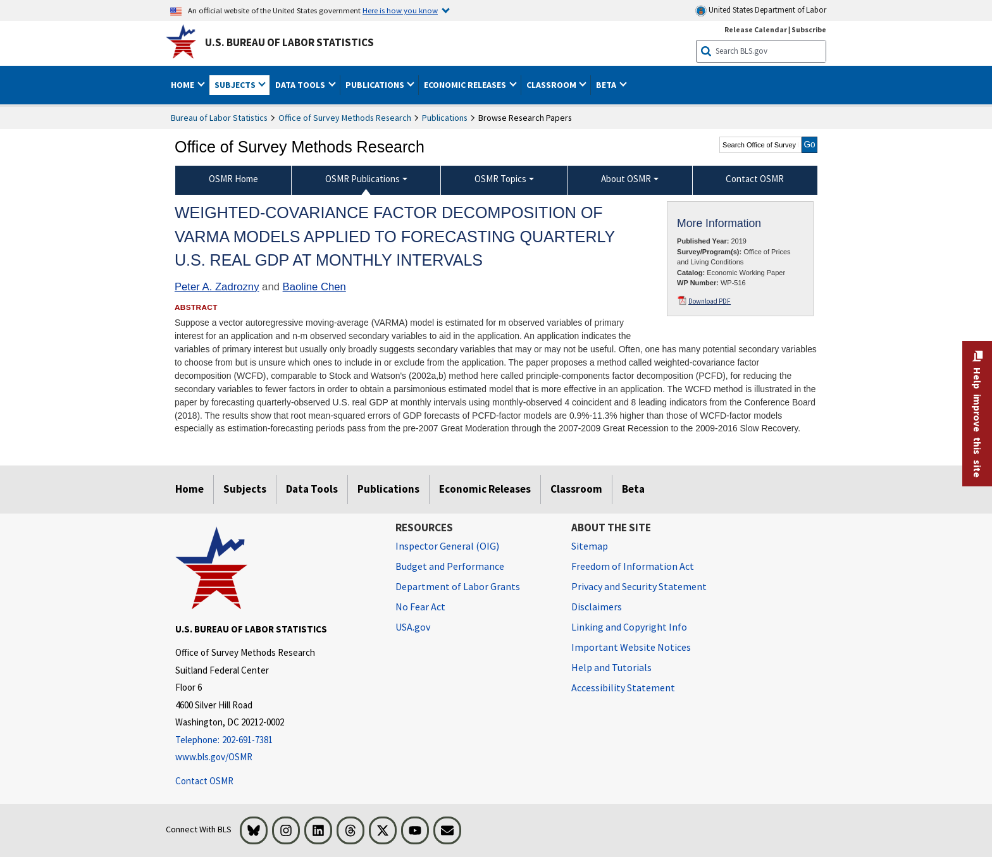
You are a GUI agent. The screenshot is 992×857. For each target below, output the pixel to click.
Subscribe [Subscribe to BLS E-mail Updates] (808, 29)
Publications (445, 117)
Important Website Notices (631, 647)
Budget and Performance (449, 566)
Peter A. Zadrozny (217, 287)
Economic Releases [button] (466, 84)
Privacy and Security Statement (639, 586)
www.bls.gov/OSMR (213, 757)
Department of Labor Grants (457, 586)
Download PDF (709, 301)
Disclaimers (596, 606)
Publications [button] (375, 84)
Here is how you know (400, 10)
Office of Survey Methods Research (344, 117)
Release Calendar (755, 29)
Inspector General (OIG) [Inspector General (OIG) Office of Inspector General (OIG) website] (447, 545)
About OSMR (626, 179)
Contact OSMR (204, 781)
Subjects (244, 489)
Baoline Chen (314, 287)
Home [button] (183, 84)
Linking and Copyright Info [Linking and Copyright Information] (629, 626)
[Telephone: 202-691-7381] (275, 740)
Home (189, 489)
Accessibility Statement (623, 687)
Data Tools (312, 489)
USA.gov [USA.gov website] (412, 626)
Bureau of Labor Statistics (219, 117)
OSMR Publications (362, 179)
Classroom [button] (552, 84)
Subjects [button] (235, 84)
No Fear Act (420, 606)
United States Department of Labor (760, 10)
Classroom (576, 489)
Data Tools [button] (301, 84)
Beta (633, 489)
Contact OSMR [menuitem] (755, 179)
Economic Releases (485, 489)
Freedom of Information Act (632, 566)
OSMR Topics (500, 179)
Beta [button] (607, 84)
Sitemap (589, 545)
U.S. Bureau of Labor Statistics (289, 42)
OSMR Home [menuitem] (233, 179)
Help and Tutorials (611, 667)
